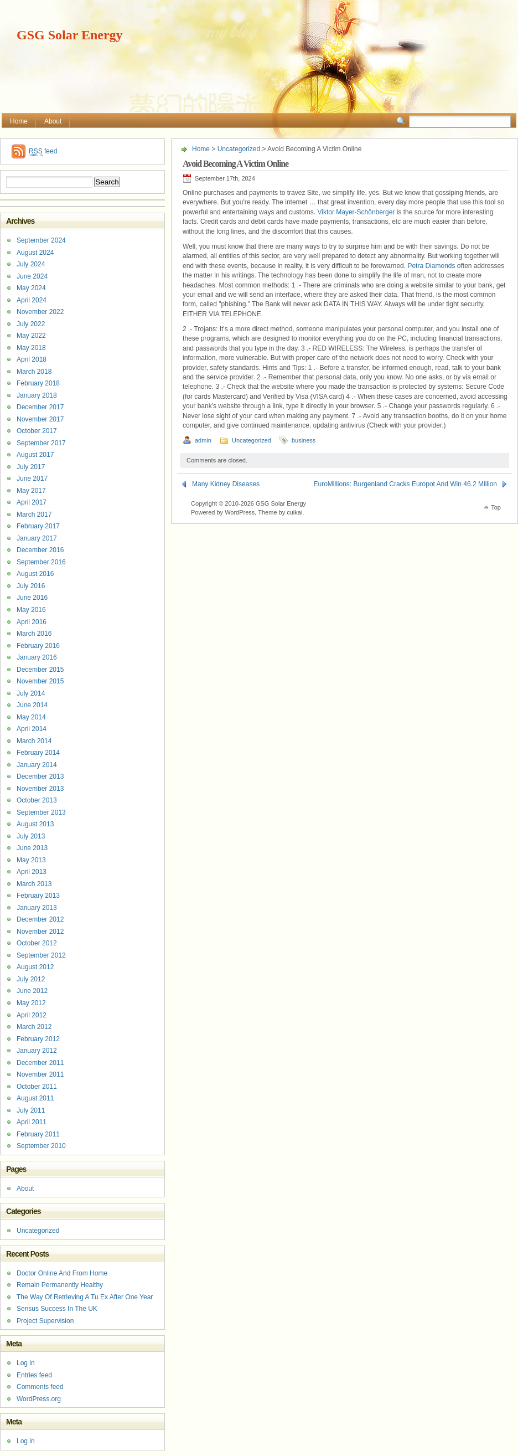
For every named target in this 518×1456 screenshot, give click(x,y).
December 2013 (40, 776)
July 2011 (31, 1110)
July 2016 (31, 586)
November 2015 (40, 681)
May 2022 (31, 335)
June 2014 (32, 705)
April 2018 (31, 359)
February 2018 (38, 383)
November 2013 (40, 789)
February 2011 (38, 1134)
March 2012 (34, 1027)
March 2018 (34, 371)
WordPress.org (39, 1399)
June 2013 (32, 848)
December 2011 (40, 1063)
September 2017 (41, 443)
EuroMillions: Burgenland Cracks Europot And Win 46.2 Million (406, 484)
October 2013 (37, 800)
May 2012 (31, 1003)
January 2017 (37, 538)
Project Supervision (45, 1321)
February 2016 (38, 646)
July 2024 (31, 264)
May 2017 (31, 491)
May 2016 (31, 610)
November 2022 (40, 312)
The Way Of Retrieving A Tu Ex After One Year (85, 1297)
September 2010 (41, 1146)
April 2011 (31, 1122)
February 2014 (38, 753)
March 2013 (34, 884)
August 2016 (35, 574)
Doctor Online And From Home (62, 1273)
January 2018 (37, 395)
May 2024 (31, 288)
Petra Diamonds (431, 266)
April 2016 (31, 622)
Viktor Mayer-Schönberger (356, 212)
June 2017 (32, 478)
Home (19, 121)
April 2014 (31, 729)
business (303, 440)
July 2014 (31, 693)
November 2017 (40, 419)
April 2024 (31, 300)
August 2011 (35, 1098)
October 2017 (37, 431)
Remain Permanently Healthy (60, 1285)
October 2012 (37, 943)
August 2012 (35, 967)
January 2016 (37, 657)
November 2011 (40, 1074)
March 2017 (34, 514)
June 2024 (32, 276)
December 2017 (40, 407)
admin (203, 440)
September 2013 (41, 812)
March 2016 (34, 633)
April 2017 (31, 502)
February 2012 (38, 1039)
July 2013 (31, 836)
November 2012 (40, 931)
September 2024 (41, 240)
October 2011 (37, 1086)
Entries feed (34, 1375)
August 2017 (35, 455)
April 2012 (31, 1015)
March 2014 (34, 741)
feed (43, 151)
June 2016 (32, 597)
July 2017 (31, 467)
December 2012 (40, 919)
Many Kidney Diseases (226, 484)
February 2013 (38, 895)
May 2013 (31, 860)
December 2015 (40, 669)
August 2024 (35, 252)
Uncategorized (238, 149)
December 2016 (40, 550)
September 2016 (41, 562)
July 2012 (31, 979)
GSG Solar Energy (70, 35)
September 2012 (41, 955)
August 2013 (35, 824)
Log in (26, 1363)
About (52, 121)
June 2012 (32, 991)
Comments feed (40, 1387)
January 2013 (37, 908)
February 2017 (38, 526)
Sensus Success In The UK (57, 1309)
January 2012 (37, 1050)
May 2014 (31, 717)
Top (496, 507)
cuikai (294, 512)
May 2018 (31, 348)
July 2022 (31, 324)
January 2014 (37, 765)
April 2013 (31, 872)
